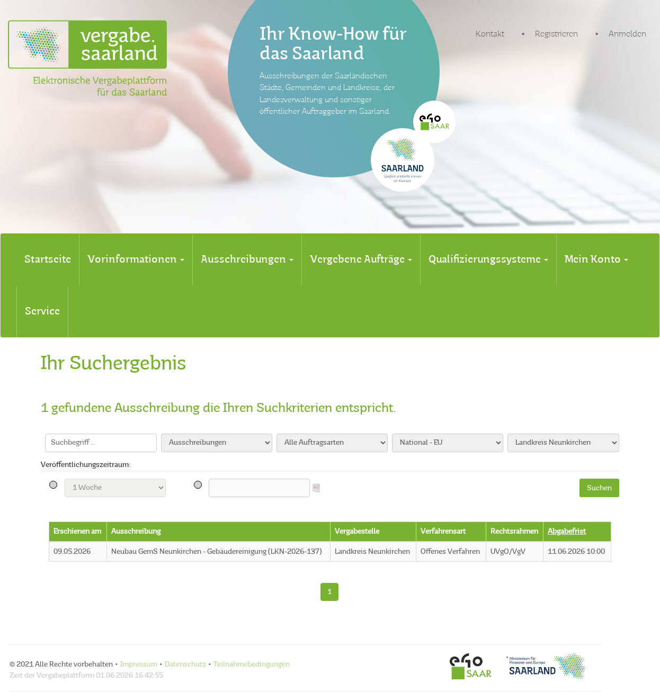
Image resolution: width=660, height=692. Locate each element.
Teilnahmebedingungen (251, 664)
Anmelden (627, 34)
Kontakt (490, 34)
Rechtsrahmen (514, 531)
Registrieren (556, 34)
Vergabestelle (357, 531)
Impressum (138, 664)
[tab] (47, 260)
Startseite (47, 260)
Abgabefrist (567, 531)
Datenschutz (185, 664)
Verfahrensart (443, 531)
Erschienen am (77, 531)
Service (42, 312)
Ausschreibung (135, 531)
